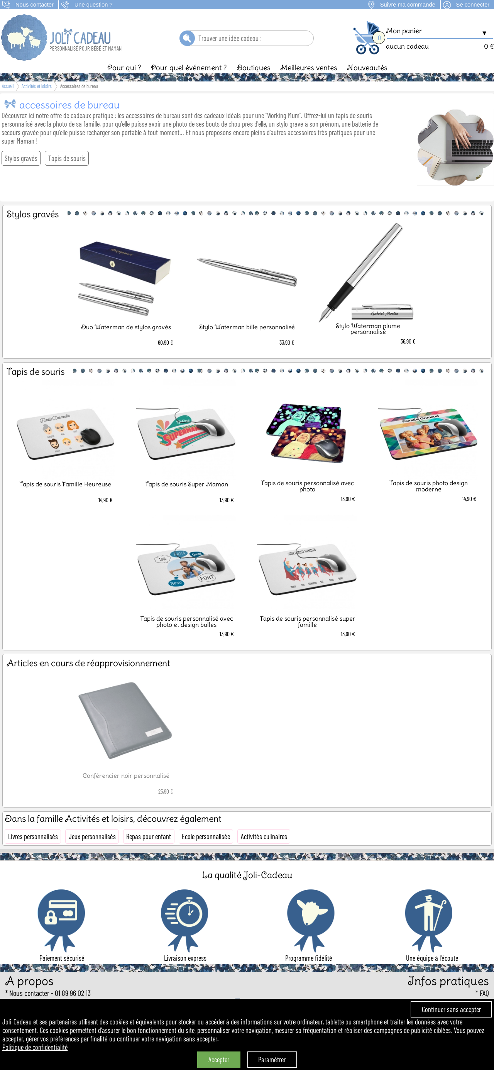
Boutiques (254, 67)
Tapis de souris (67, 158)
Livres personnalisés (33, 836)
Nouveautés (367, 67)
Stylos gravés (21, 158)
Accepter (218, 1059)
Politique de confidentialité (35, 1047)
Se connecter (473, 5)
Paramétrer (272, 1059)
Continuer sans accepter (451, 1009)
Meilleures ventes (308, 67)
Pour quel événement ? (189, 67)
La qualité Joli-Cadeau (247, 874)
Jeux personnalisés (92, 836)
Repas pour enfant (148, 836)
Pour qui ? (124, 67)
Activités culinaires (264, 836)
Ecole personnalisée (206, 836)
